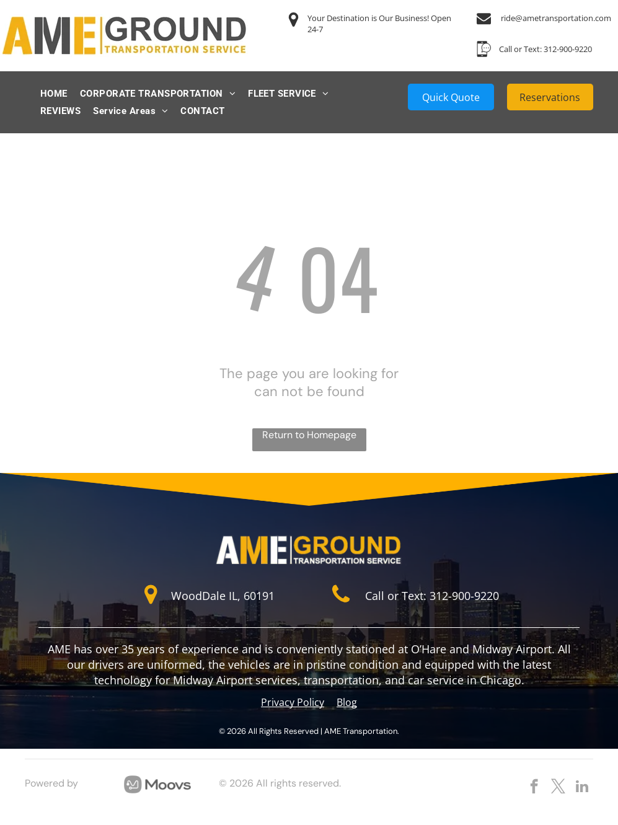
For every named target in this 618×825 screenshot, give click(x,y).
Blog (347, 702)
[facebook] (534, 787)
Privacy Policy (292, 702)
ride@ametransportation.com (556, 18)
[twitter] (558, 787)
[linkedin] (582, 787)
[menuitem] (54, 93)
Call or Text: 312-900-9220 (545, 49)
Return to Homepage (309, 434)
